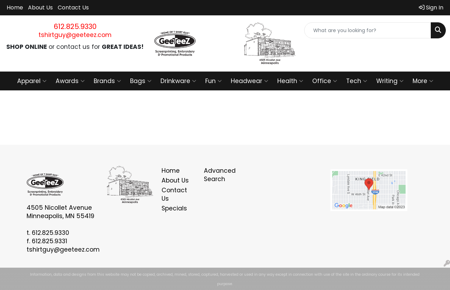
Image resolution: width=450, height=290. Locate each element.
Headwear (249, 81)
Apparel (32, 81)
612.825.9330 (75, 26)
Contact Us (73, 7)
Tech (356, 81)
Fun (213, 81)
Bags (140, 81)
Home (15, 7)
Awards (70, 81)
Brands (107, 81)
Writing (389, 81)
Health (290, 81)
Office (324, 81)
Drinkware (178, 81)
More (423, 81)
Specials (174, 208)
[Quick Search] (367, 30)
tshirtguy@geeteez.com (75, 35)
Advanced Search (220, 174)
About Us (40, 7)
